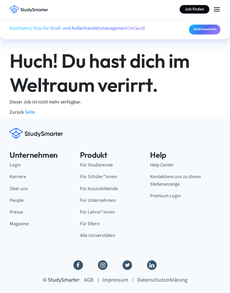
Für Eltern (90, 223)
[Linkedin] (152, 265)
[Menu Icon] (216, 9)
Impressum (115, 280)
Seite (30, 112)
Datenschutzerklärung (162, 280)
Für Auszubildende (99, 188)
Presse (16, 212)
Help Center (162, 165)
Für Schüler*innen (98, 176)
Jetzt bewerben (205, 29)
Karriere (18, 176)
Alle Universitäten (97, 235)
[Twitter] (127, 265)
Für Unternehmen (98, 200)
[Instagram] (103, 265)
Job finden (194, 9)
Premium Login (165, 196)
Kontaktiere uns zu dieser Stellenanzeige (175, 180)
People (17, 200)
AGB (88, 280)
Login (15, 165)
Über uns (19, 188)
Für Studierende (96, 165)
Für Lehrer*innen (97, 212)
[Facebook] (78, 265)
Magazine (19, 223)
